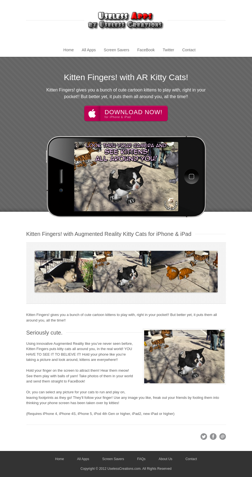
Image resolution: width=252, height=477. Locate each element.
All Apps (89, 50)
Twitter (168, 50)
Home (68, 50)
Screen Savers (116, 50)
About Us (165, 459)
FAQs (141, 459)
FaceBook (146, 50)
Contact (188, 50)
